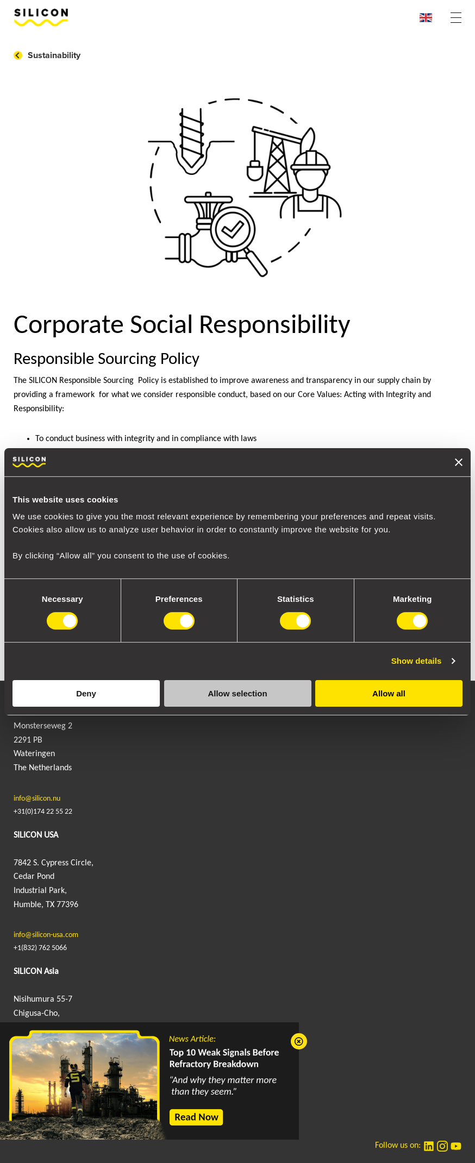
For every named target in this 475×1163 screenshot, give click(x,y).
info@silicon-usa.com (46, 935)
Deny (86, 693)
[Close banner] (458, 462)
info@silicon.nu (37, 799)
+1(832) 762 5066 (40, 948)
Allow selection (237, 693)
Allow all (388, 693)
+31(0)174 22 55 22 (43, 812)
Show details (416, 660)
